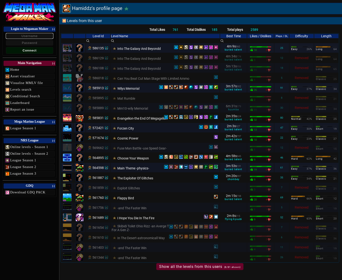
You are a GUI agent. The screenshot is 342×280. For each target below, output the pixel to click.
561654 (98, 227)
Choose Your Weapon (133, 158)
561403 (98, 247)
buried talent (233, 49)
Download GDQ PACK (28, 192)
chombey (234, 179)
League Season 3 (23, 173)
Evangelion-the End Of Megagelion (142, 118)
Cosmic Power (127, 138)
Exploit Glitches (128, 188)
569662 (98, 148)
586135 (98, 48)
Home (14, 69)
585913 (98, 88)
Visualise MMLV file (26, 83)
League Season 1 (23, 128)
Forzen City (125, 128)
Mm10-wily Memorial (132, 108)
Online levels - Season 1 (29, 147)
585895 (98, 98)
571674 (98, 138)
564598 (98, 168)
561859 (98, 188)
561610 (98, 237)
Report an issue (22, 109)
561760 (98, 198)
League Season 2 (23, 167)
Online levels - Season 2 (29, 153)
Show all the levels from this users (200, 266)
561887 (98, 178)
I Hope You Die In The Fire (135, 218)
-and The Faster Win (132, 208)
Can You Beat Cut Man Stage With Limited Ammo (153, 78)
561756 (98, 208)
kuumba (233, 109)
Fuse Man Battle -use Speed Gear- (142, 148)
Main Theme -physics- (133, 168)
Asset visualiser (22, 76)
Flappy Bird (125, 198)
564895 (98, 158)
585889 (98, 108)
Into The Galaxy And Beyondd (139, 49)
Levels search (21, 89)
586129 (98, 58)
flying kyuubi (233, 219)
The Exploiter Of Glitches (135, 178)
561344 (98, 257)
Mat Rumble (126, 98)
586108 (98, 68)
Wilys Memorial (128, 88)
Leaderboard (20, 103)
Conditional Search (25, 96)
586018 (98, 78)
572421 (98, 128)
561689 (98, 217)
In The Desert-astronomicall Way (141, 238)
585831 (98, 118)
